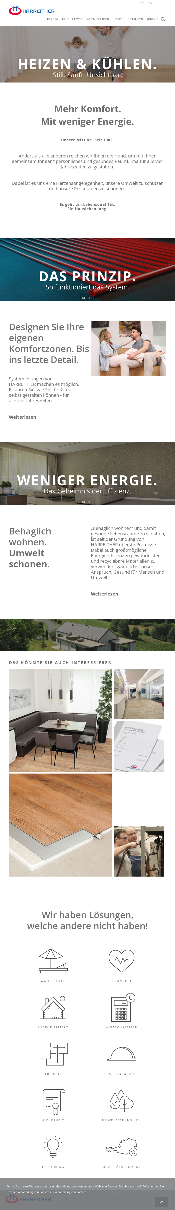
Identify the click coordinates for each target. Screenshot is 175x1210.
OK (161, 1202)
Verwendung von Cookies (70, 1192)
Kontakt (152, 19)
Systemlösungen (97, 19)
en (150, 3)
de (142, 3)
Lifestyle (118, 19)
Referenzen (135, 19)
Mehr (87, 298)
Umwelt (77, 19)
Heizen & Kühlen (58, 19)
